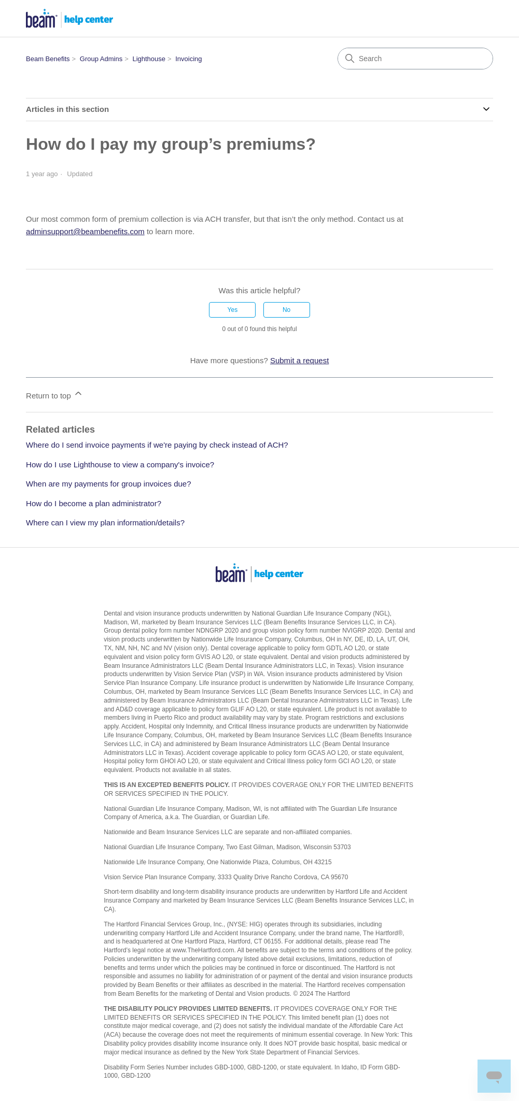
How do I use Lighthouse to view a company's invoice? (120, 464)
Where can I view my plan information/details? (105, 522)
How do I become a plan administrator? (93, 503)
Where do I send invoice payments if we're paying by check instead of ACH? (157, 444)
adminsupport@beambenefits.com (85, 231)
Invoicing (188, 59)
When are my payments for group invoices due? (108, 483)
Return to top (54, 394)
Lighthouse (148, 59)
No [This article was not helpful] (286, 309)
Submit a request (299, 360)
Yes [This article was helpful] (233, 309)
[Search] (415, 58)
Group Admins (101, 59)
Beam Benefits (48, 59)
